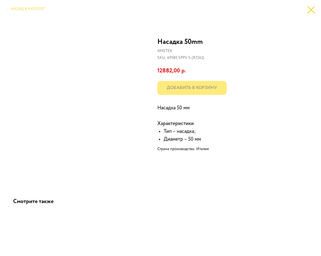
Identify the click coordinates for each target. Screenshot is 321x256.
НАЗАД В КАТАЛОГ (28, 9)
